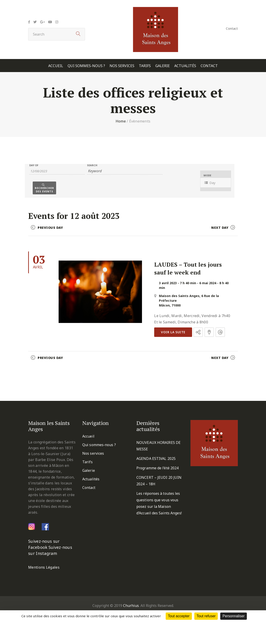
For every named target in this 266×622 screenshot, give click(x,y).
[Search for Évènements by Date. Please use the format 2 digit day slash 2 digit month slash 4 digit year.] (57, 171)
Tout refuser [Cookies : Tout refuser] (206, 616)
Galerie (162, 66)
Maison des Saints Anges (179, 296)
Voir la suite (173, 332)
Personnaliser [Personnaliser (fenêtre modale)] (233, 616)
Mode (207, 175)
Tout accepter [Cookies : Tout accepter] (179, 616)
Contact (232, 28)
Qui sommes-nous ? (86, 66)
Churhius (131, 605)
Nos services (122, 66)
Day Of (33, 165)
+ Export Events (223, 370)
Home (121, 121)
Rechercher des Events (44, 189)
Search (92, 165)
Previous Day (50, 227)
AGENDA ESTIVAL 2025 (156, 458)
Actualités (185, 66)
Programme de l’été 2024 (157, 467)
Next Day (219, 227)
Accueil (55, 66)
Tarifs (145, 66)
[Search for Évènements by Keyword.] (124, 171)
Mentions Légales (44, 567)
